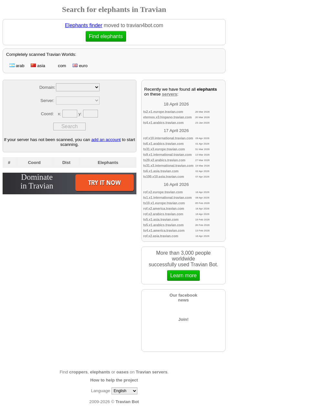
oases (122, 372)
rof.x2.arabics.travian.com (163, 214)
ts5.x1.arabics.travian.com (163, 225)
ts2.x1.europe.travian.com (163, 112)
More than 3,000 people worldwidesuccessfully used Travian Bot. (183, 265)
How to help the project (114, 380)
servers (169, 94)
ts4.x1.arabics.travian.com (163, 123)
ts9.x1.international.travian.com (167, 155)
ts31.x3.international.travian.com (168, 166)
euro (79, 65)
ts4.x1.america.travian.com (164, 230)
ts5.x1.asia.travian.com (161, 219)
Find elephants (105, 36)
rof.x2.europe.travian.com (163, 192)
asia (38, 65)
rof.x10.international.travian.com (168, 138)
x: (60, 113)
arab (16, 65)
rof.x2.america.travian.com (163, 208)
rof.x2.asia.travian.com (160, 236)
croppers (78, 372)
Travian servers (151, 372)
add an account (106, 139)
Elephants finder (83, 25)
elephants (100, 372)
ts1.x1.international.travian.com (167, 197)
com (59, 65)
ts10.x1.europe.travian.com (164, 203)
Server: (47, 100)
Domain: (47, 87)
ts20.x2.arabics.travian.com (164, 160)
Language (100, 390)
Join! (183, 319)
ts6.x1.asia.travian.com (161, 171)
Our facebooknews (184, 297)
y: (81, 113)
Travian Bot (127, 401)
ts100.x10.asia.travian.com (163, 176)
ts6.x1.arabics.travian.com (163, 144)
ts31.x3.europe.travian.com (164, 149)
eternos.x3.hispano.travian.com (167, 117)
